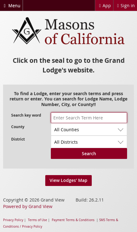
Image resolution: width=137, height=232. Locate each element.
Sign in (125, 5)
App (104, 5)
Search (89, 153)
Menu (11, 5)
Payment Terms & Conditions (73, 220)
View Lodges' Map (68, 180)
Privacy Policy (13, 220)
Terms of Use (37, 220)
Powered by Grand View (27, 206)
